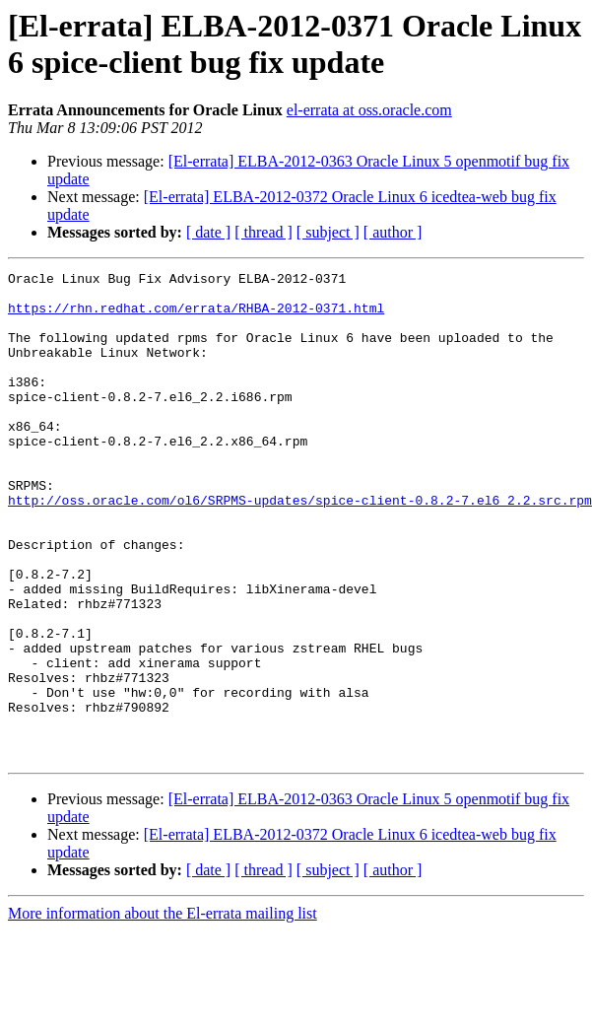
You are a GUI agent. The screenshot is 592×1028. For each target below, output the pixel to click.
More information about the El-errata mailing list (162, 1010)
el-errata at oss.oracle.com (369, 110)
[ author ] (393, 232)
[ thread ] (263, 232)
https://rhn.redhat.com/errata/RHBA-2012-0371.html (196, 316)
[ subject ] (328, 232)
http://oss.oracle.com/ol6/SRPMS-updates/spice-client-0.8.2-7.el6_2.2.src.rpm (300, 547)
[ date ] (208, 232)
